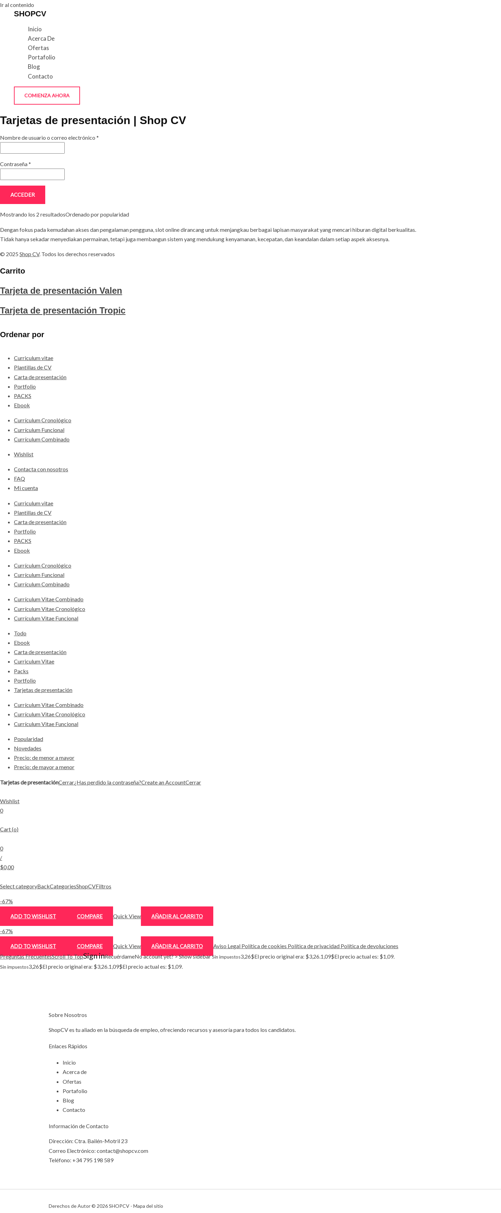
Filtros (103, 886)
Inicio (35, 29)
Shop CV (29, 254)
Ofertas (38, 47)
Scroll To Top (67, 956)
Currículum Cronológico (42, 420)
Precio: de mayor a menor (44, 767)
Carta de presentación (40, 377)
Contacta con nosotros (41, 469)
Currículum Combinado (42, 439)
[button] (47, 96)
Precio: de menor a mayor (44, 757)
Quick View (127, 916)
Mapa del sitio (148, 1206)
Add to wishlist (33, 916)
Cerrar (66, 782)
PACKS (22, 395)
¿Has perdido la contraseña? (107, 782)
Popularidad (28, 738)
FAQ (19, 478)
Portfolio (25, 386)
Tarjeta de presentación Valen (61, 290)
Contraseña (15, 164)
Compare (90, 916)
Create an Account (163, 782)
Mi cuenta (26, 488)
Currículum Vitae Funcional (46, 618)
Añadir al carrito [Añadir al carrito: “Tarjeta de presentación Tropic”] (177, 946)
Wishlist (23, 454)
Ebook (22, 405)
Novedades (27, 748)
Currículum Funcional (39, 429)
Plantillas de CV (32, 367)
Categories (63, 886)
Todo (20, 633)
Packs (21, 671)
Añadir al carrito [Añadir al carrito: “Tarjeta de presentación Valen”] (177, 916)
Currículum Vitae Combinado (49, 599)
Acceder (22, 195)
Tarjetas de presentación (43, 689)
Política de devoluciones (369, 946)
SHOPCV (30, 13)
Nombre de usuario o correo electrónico (49, 137)
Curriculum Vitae (34, 661)
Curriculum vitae (33, 358)
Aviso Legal (226, 946)
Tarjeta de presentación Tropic (63, 310)
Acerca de (41, 38)
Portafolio (41, 57)
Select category (18, 886)
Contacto (40, 76)
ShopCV (86, 886)
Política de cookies (263, 946)
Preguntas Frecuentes (26, 956)
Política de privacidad (313, 946)
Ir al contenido (17, 4)
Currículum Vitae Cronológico (49, 608)
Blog (34, 66)
